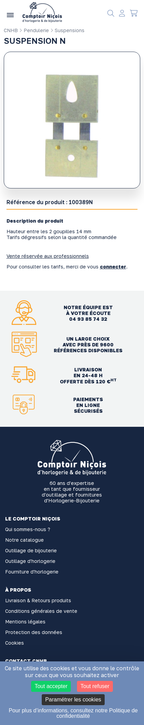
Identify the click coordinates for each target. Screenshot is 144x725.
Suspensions (67, 30)
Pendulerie (34, 30)
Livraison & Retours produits (38, 600)
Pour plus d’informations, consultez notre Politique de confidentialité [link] (73, 713)
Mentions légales (25, 621)
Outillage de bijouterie (31, 550)
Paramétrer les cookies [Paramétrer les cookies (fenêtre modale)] (73, 699)
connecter (113, 266)
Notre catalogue (24, 540)
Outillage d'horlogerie (30, 561)
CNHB (11, 30)
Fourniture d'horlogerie (31, 572)
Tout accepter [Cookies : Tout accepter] (51, 686)
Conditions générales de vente (41, 611)
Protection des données (33, 632)
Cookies (14, 643)
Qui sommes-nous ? (27, 529)
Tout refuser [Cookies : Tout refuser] (94, 686)
